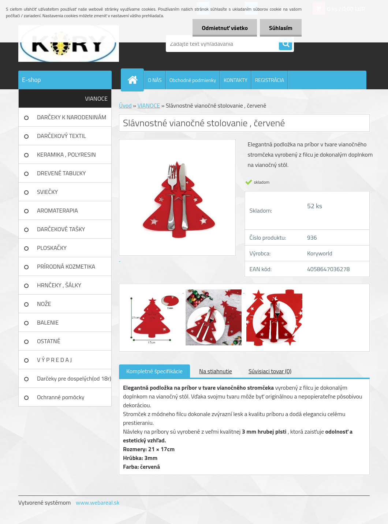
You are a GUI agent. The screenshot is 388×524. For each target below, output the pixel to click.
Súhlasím (280, 27)
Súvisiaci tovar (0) (270, 371)
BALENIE (48, 322)
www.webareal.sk (98, 502)
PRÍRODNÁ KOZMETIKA (66, 266)
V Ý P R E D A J (54, 359)
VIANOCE (96, 98)
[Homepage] (135, 80)
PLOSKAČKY (52, 247)
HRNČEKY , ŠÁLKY (59, 285)
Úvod (125, 105)
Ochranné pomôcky (61, 397)
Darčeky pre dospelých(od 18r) (74, 378)
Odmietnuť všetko (225, 27)
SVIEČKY (47, 191)
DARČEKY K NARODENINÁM (71, 117)
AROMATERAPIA (57, 210)
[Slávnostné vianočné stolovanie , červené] (153, 290)
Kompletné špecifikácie (154, 371)
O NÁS (155, 80)
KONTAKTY (235, 80)
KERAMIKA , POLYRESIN (66, 154)
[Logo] (68, 43)
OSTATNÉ (48, 341)
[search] (285, 44)
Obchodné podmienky (192, 80)
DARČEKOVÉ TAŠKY (61, 229)
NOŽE (44, 303)
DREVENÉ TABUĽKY (61, 173)
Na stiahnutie (215, 371)
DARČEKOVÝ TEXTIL (61, 135)
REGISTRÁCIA (269, 80)
